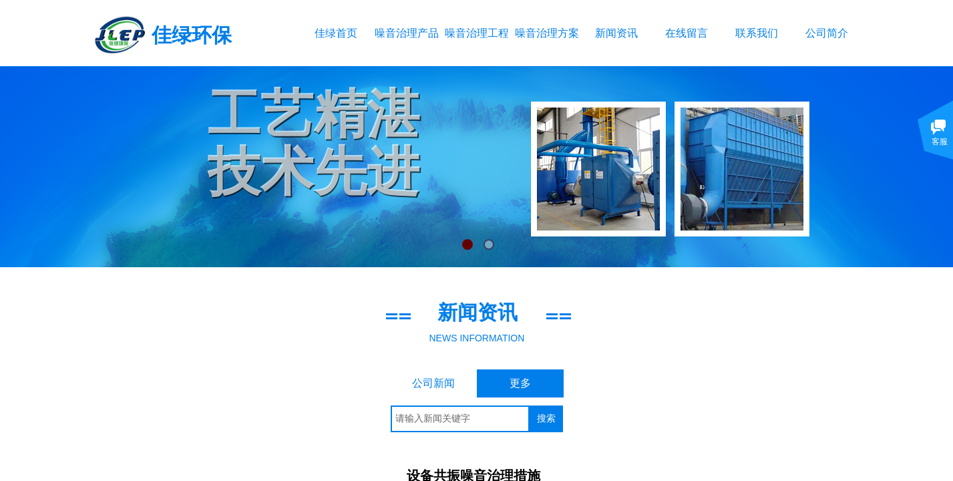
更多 (520, 383)
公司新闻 (433, 383)
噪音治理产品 (406, 33)
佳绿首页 (336, 33)
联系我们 (756, 33)
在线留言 (686, 33)
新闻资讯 (616, 33)
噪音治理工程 (476, 33)
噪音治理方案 (546, 33)
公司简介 (826, 33)
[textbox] (460, 419)
